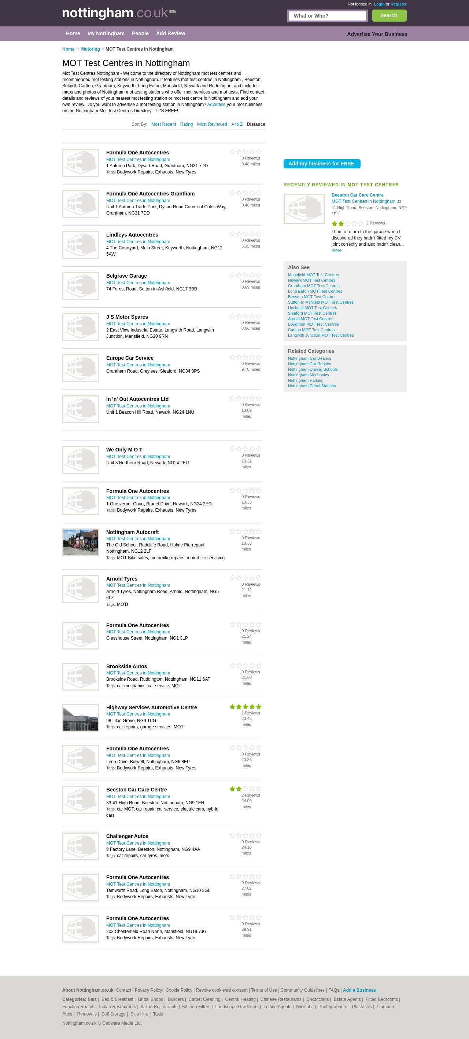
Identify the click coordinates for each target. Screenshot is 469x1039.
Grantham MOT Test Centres (314, 285)
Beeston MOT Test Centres (312, 296)
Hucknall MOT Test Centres (312, 308)
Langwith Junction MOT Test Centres (321, 335)
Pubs (68, 1014)
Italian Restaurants (159, 1006)
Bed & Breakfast (117, 999)
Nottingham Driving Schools (313, 369)
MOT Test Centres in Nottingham (364, 201)
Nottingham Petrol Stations (312, 386)
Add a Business (359, 990)
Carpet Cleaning (205, 999)
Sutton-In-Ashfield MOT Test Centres (321, 302)
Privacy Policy (148, 990)
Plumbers (386, 1006)
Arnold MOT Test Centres (310, 319)
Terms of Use (264, 990)
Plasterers (362, 1006)
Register (399, 4)
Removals (87, 1014)
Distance (256, 124)
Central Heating (241, 999)
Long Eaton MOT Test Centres (315, 291)
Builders (176, 999)
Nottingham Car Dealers (309, 358)
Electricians (318, 999)
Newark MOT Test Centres (311, 280)
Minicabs (305, 1006)
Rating (186, 124)
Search (389, 15)
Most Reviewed (212, 124)
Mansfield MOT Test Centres (313, 274)
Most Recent (163, 124)
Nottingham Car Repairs (309, 364)
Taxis (158, 1014)
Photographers (333, 1006)
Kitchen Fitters (197, 1006)
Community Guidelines (303, 990)
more (336, 250)
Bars (93, 999)
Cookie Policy (179, 990)
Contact (123, 990)
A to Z (237, 124)
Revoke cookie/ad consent (222, 990)
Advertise (216, 104)
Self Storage (114, 1014)
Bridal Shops (151, 999)
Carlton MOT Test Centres (311, 330)
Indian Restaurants (118, 1006)
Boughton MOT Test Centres (313, 324)
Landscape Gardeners (237, 1006)
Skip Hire (139, 1014)
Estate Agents (348, 999)
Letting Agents (277, 1006)
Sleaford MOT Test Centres (312, 313)
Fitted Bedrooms (382, 999)
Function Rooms (79, 1006)
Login (379, 4)
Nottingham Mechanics (308, 375)
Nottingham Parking (306, 380)
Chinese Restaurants (282, 999)
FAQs (333, 990)
